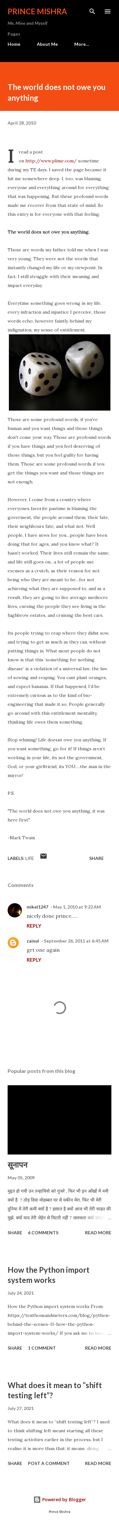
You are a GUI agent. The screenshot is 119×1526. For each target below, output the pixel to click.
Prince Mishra (37, 11)
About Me (47, 44)
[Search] (92, 11)
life (29, 858)
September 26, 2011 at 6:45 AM (76, 941)
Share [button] (96, 858)
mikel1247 (37, 906)
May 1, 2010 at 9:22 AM (77, 906)
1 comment (42, 1348)
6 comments (43, 1232)
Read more (98, 1232)
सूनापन (17, 1164)
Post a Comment (49, 1463)
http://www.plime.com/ (51, 161)
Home (14, 44)
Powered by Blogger (59, 1499)
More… (81, 44)
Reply (34, 926)
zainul (33, 941)
